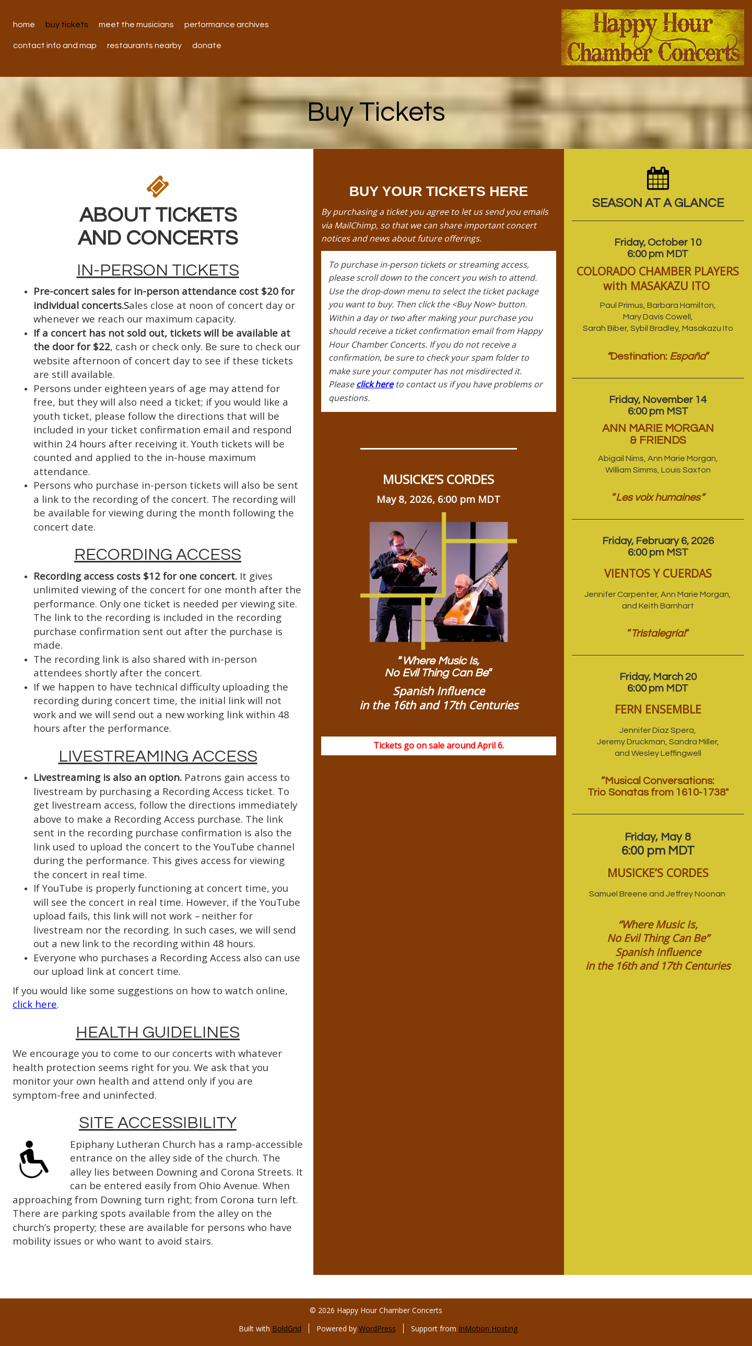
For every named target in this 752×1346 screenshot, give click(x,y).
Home (24, 24)
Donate (206, 45)
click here (35, 1003)
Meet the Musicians (136, 24)
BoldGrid (286, 1328)
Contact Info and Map (55, 45)
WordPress (377, 1328)
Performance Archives (226, 24)
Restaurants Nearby (144, 45)
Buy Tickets (66, 24)
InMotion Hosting (488, 1328)
